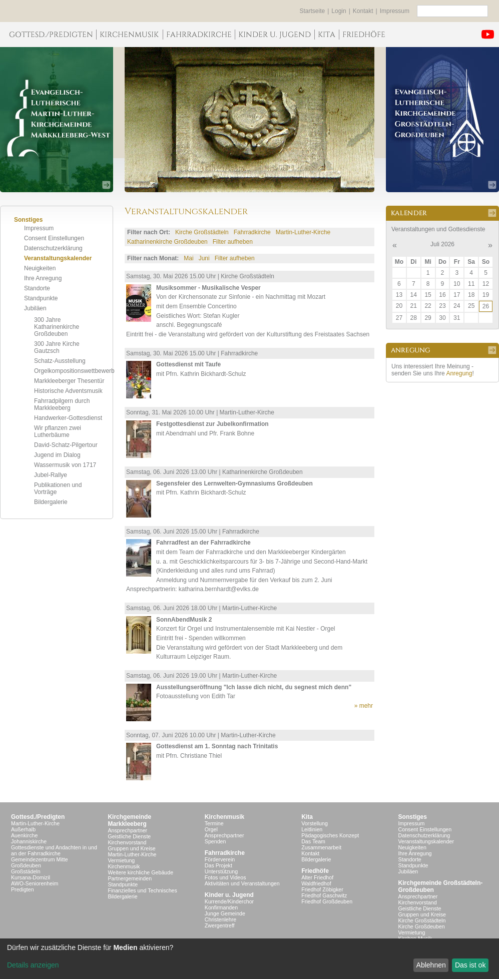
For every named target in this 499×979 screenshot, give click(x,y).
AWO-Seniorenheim (34, 883)
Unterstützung (221, 871)
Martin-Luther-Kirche (303, 232)
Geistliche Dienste (129, 836)
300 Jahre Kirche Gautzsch (57, 347)
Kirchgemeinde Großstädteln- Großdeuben (440, 886)
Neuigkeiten (40, 268)
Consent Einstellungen (54, 238)
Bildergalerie (51, 502)
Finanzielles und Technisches (142, 890)
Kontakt (363, 11)
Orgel (211, 829)
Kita (307, 816)
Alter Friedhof (317, 877)
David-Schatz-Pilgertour (66, 444)
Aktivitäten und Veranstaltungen (242, 883)
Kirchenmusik (124, 866)
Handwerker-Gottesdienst (68, 417)
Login (338, 11)
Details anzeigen (33, 965)
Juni (204, 258)
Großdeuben (26, 865)
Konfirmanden (221, 907)
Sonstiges (412, 816)
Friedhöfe (315, 870)
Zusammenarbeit (321, 847)
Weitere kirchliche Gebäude (140, 872)
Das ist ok (470, 965)
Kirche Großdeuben (421, 926)
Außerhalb (23, 829)
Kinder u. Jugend (229, 894)
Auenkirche (24, 835)
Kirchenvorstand (127, 842)
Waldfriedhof (316, 883)
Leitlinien (311, 829)
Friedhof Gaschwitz (324, 895)
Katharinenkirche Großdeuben (167, 241)
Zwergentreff (220, 925)
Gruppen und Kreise (131, 848)
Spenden (215, 841)
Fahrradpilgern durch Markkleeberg (62, 404)
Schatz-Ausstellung (60, 360)
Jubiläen (35, 308)
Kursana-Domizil (30, 877)
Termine (214, 823)
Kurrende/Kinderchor (229, 901)
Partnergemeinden (130, 878)
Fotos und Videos (225, 877)
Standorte (37, 288)
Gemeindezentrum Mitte (39, 859)
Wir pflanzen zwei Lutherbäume (57, 431)
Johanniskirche (29, 841)
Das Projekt (218, 865)
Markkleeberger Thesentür (69, 380)
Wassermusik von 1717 (65, 464)
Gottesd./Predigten (38, 816)
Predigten (22, 889)
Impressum (394, 11)
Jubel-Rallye (50, 474)
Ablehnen (431, 965)
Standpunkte (41, 298)
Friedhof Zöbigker (322, 889)
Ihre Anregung (43, 278)
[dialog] (249, 958)
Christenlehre (220, 919)
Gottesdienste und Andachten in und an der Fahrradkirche (54, 850)
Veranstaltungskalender (58, 258)
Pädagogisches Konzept (330, 835)
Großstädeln (26, 871)
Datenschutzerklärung (53, 248)
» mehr (363, 705)
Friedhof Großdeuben (326, 901)
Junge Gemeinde (225, 913)
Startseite (312, 11)
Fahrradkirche (252, 232)
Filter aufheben (233, 241)
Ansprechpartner (127, 830)
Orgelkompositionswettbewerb (74, 370)
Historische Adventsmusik (68, 390)
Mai (188, 258)
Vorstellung (314, 823)
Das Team (313, 841)
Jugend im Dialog (57, 454)
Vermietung (121, 860)
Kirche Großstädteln (202, 232)
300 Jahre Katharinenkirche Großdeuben (56, 326)
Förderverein (220, 859)
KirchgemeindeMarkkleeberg (129, 820)
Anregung (459, 373)
